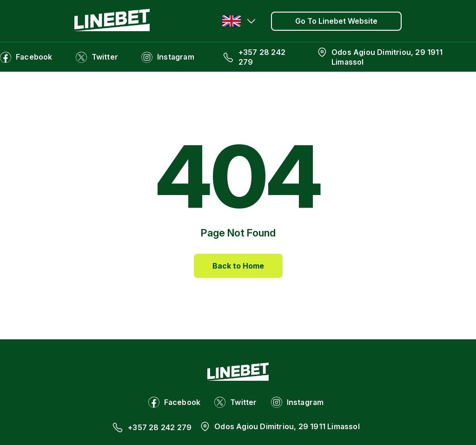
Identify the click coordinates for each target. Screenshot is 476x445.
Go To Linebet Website (336, 21)
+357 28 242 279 (261, 57)
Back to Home (238, 265)
